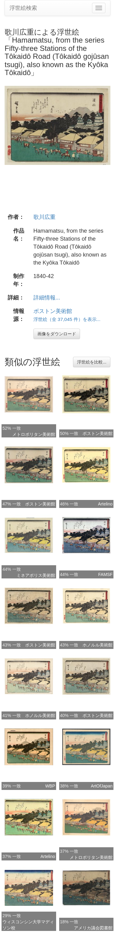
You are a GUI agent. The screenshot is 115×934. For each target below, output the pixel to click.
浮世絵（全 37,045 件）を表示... (67, 319)
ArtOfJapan (102, 785)
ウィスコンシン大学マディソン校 (28, 924)
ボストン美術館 (52, 311)
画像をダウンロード (56, 333)
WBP (50, 785)
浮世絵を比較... (91, 362)
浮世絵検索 (23, 8)
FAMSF (105, 574)
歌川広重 (44, 217)
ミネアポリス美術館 (36, 575)
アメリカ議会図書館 (93, 927)
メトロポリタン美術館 (33, 434)
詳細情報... (46, 298)
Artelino (105, 503)
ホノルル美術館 (97, 644)
